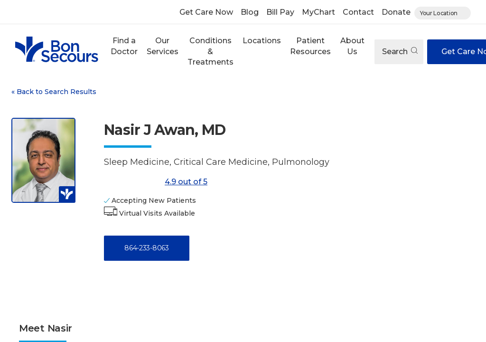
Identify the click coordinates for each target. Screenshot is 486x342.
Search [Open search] (400, 51)
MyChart (318, 12)
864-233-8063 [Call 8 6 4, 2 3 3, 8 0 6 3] (146, 248)
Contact (358, 12)
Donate (396, 12)
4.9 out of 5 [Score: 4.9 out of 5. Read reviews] (155, 182)
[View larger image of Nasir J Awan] (43, 160)
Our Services (162, 46)
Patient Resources (310, 46)
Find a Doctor (124, 46)
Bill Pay (280, 12)
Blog (250, 12)
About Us (352, 46)
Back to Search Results (53, 91)
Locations (262, 40)
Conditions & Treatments (210, 51)
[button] (124, 51)
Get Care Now (206, 12)
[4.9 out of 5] (132, 182)
